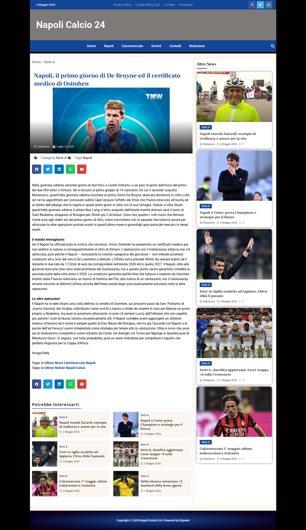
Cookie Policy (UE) (148, 5)
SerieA (156, 46)
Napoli (108, 46)
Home (91, 46)
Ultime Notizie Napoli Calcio (64, 368)
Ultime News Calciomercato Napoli (69, 363)
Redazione (186, 5)
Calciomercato (132, 46)
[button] (36, 169)
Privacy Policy (122, 5)
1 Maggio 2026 (151, 491)
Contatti (169, 5)
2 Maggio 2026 (69, 432)
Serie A (49, 62)
